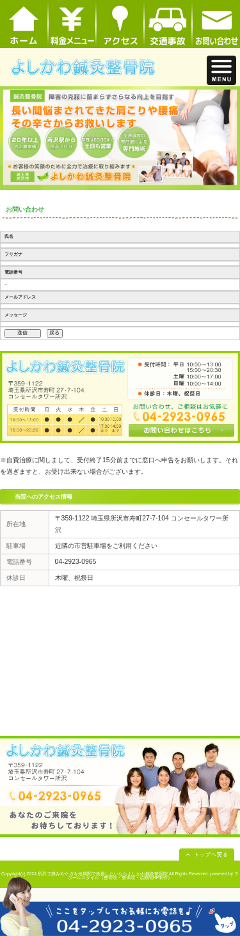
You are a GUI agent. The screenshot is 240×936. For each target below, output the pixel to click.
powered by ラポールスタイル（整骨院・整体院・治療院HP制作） (153, 875)
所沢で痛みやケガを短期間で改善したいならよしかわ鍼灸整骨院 (103, 873)
